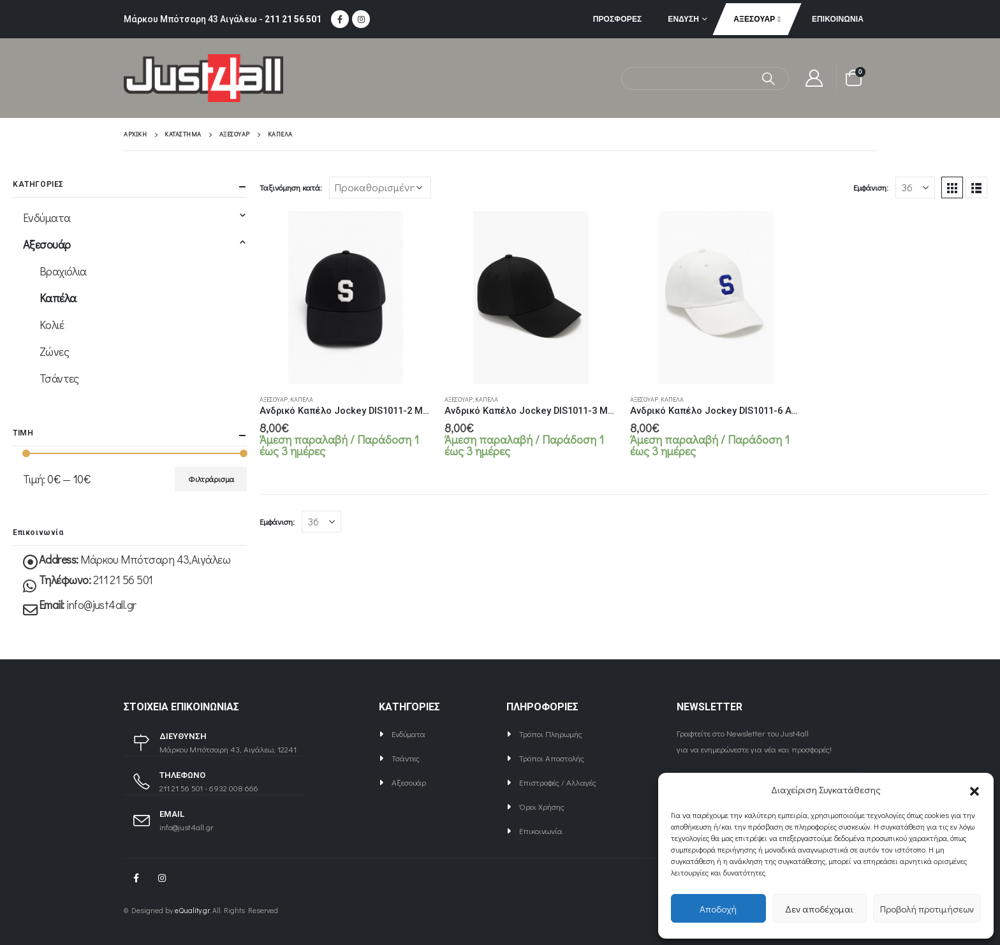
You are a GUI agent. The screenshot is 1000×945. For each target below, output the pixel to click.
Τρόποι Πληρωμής (550, 733)
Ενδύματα (47, 217)
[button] (974, 789)
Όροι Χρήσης (541, 806)
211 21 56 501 (293, 19)
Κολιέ (52, 324)
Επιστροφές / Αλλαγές (557, 782)
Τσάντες (59, 378)
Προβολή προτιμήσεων (927, 908)
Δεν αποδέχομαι (819, 908)
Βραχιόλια (63, 271)
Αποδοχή (718, 908)
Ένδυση (683, 18)
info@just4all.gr (101, 604)
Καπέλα (301, 399)
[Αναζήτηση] (768, 78)
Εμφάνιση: (870, 187)
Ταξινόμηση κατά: (291, 187)
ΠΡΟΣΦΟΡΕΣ (617, 18)
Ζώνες (54, 351)
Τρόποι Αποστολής (551, 757)
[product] (346, 297)
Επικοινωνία (838, 18)
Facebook (136, 878)
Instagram (162, 878)
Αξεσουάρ (754, 18)
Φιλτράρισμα (211, 479)
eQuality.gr (192, 910)
